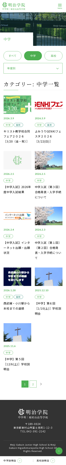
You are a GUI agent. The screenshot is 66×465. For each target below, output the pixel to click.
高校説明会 (46, 461)
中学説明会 (13, 461)
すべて (12, 56)
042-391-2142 (36, 431)
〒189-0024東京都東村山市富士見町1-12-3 (33, 425)
